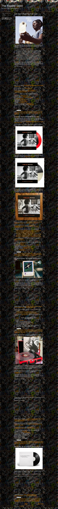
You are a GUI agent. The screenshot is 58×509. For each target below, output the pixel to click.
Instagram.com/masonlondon (19, 428)
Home (26, 503)
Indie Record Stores (30, 253)
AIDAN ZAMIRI (24, 431)
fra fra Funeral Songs (36, 111)
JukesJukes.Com (29, 306)
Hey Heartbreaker (24, 442)
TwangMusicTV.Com (24, 101)
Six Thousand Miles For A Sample (24, 331)
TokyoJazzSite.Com (24, 314)
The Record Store (19, 255)
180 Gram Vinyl (19, 498)
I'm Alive (25, 253)
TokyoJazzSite (23, 332)
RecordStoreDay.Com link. (30, 156)
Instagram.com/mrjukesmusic (19, 307)
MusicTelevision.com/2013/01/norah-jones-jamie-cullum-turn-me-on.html (28, 236)
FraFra (41, 111)
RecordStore (16, 501)
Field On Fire (30, 498)
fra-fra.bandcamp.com (28, 88)
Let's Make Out (29, 442)
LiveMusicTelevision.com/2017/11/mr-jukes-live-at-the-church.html (27, 313)
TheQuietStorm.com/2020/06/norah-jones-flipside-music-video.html (27, 231)
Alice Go (35, 441)
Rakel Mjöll (40, 442)
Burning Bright (25, 498)
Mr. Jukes (16, 331)
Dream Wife (19, 442)
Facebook (4, 15)
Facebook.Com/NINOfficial (31, 494)
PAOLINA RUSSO (27, 432)
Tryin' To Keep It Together (27, 255)
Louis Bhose (22, 320)
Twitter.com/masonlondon (30, 428)
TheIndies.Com (21, 98)
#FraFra (18, 111)
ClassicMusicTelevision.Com (28, 97)
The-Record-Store (40, 331)
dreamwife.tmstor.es (18, 372)
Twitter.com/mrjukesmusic (30, 307)
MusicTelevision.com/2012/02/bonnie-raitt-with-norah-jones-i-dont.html (28, 235)
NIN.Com (25, 494)
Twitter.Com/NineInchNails (19, 495)
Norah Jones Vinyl (34, 254)
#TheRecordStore (23, 111)
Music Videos (36, 253)
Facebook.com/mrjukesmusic (37, 306)
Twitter (3, 14)
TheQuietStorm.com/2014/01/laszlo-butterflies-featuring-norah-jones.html (29, 234)
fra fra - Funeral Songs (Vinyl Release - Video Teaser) (25, 13)
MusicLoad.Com (21, 102)
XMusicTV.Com (29, 103)
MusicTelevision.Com (24, 95)
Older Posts (41, 503)
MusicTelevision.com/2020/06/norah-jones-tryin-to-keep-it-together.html (28, 230)
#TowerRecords (29, 111)
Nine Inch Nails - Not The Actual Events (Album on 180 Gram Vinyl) (28, 446)
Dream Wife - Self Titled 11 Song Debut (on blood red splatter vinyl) (28, 334)
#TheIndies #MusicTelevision (22, 441)
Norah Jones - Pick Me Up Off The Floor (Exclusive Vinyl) (26, 116)
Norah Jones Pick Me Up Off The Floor (23, 254)
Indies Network (35, 498)
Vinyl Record (34, 255)
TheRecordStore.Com (35, 501)
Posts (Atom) (21, 506)
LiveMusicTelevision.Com (26, 96)
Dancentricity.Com (23, 100)
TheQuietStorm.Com (24, 99)
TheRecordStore (17, 332)
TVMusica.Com (31, 104)
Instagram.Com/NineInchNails (31, 495)
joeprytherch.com (31, 427)
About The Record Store (6, 13)
